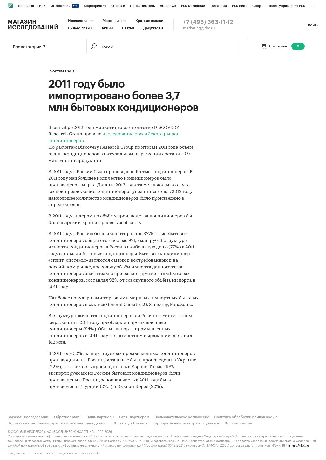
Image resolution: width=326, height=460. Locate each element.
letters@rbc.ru (298, 444)
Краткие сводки (149, 21)
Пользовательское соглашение (181, 417)
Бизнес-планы (80, 28)
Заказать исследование (28, 417)
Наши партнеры (100, 417)
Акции (107, 28)
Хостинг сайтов (238, 423)
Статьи (128, 28)
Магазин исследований (33, 24)
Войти (313, 25)
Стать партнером (134, 417)
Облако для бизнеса (129, 423)
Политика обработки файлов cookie (246, 417)
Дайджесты (153, 28)
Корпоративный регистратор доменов (186, 423)
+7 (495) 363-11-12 (208, 22)
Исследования (80, 21)
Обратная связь (67, 417)
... (313, 4)
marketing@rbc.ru (199, 28)
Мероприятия (114, 21)
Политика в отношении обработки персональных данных (57, 423)
